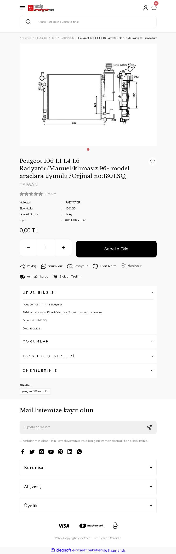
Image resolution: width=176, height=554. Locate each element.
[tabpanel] (88, 95)
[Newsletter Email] (88, 427)
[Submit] (149, 427)
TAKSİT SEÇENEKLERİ (49, 356)
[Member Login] (145, 8)
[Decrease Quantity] (28, 247)
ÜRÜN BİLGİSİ (39, 292)
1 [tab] (88, 149)
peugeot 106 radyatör (35, 391)
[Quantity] (46, 247)
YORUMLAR (36, 341)
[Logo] (41, 8)
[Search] (88, 22)
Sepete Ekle (116, 249)
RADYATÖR (72, 202)
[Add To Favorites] (152, 161)
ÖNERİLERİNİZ (40, 370)
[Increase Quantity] (63, 247)
